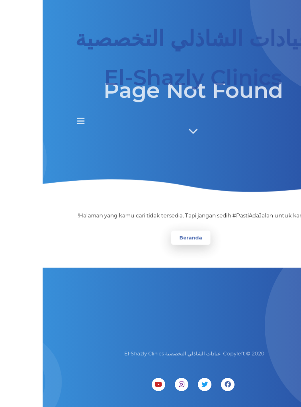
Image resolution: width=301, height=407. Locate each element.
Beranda (148, 237)
